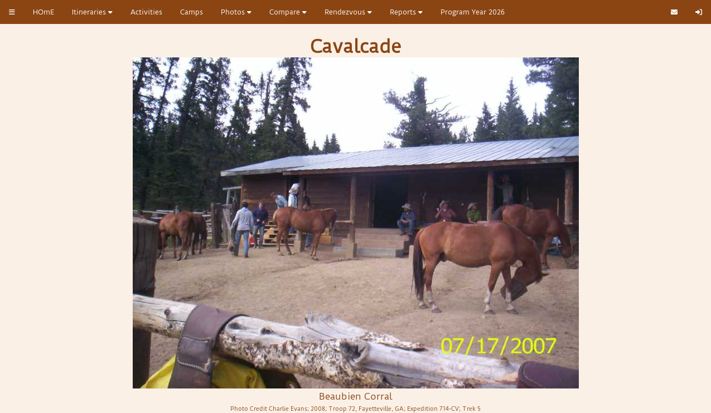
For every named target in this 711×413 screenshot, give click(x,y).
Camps (191, 12)
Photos (236, 12)
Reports (406, 12)
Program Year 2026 (473, 12)
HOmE (43, 12)
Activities (146, 12)
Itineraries (92, 12)
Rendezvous (348, 12)
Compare (288, 12)
